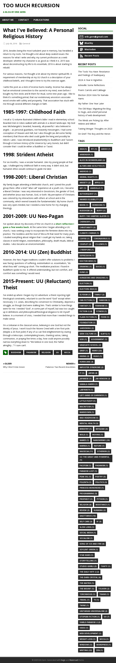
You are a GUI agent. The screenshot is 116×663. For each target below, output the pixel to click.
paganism (31, 352)
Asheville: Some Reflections (91, 85)
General (26, 43)
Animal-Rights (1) (88, 177)
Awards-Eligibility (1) (91, 199)
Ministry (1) (86, 429)
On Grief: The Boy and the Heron (94, 133)
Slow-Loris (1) (87, 527)
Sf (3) (98, 521)
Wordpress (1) (103, 644)
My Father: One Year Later (91, 103)
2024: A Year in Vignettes (90, 80)
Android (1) (85, 171)
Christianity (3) (87, 227)
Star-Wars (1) (86, 555)
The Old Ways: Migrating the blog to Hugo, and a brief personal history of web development (94, 112)
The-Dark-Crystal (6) (90, 577)
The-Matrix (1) (87, 583)
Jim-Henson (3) (103, 378)
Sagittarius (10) (88, 516)
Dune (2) (84, 272)
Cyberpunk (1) (87, 249)
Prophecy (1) (86, 499)
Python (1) (102, 499)
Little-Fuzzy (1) (87, 401)
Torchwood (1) (87, 594)
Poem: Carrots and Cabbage (92, 90)
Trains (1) (104, 594)
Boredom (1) (98, 205)
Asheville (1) (96, 188)
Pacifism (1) (85, 465)
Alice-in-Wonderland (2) (92, 160)
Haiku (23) (97, 350)
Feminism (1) (101, 305)
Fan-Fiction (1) (87, 300)
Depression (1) (87, 255)
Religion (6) (85, 504)
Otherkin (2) (103, 451)
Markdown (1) (87, 412)
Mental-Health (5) (89, 423)
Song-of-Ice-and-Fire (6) (92, 544)
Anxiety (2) (85, 182)
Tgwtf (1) (105, 566)
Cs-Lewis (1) (101, 244)
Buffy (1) (101, 210)
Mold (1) (84, 434)
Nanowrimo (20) (101, 440)
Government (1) (99, 339)
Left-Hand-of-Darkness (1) (93, 395)
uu (57, 352)
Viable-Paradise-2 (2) (90, 622)
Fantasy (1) (85, 305)
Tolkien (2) (103, 588)
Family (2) (99, 294)
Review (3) (84, 510)
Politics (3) (101, 482)
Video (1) (84, 628)
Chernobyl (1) (87, 221)
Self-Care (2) (86, 521)
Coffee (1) (84, 238)
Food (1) (105, 317)
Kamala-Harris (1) (88, 384)
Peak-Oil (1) (85, 476)
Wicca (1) (104, 639)
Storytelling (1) (88, 560)
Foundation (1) (87, 322)
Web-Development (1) (90, 633)
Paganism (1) (101, 465)
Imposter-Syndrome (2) (91, 367)
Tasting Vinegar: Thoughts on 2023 (95, 128)
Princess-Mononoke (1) (92, 488)
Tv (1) (96, 600)
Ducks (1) (100, 266)
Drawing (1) (86, 266)
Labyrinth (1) (86, 389)
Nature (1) (99, 446)
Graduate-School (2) (90, 345)
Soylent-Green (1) (89, 549)
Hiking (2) (84, 356)
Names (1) (84, 440)
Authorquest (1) (88, 194)
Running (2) (100, 510)
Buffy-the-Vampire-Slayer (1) (94, 216)
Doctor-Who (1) (88, 261)
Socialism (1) (86, 538)
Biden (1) (84, 205)
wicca (67, 352)
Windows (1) (86, 644)
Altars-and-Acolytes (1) (92, 166)
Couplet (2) (85, 244)
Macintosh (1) (87, 406)
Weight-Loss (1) (87, 639)
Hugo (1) (97, 356)
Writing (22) (86, 650)
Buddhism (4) (86, 210)
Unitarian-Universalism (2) (93, 611)
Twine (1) (84, 605)
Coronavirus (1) (102, 238)
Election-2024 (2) (88, 289)
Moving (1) (97, 434)
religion (46, 352)
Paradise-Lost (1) (88, 471)
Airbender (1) (86, 154)
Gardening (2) (87, 328)
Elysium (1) (85, 294)
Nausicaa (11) (86, 451)
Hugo (63, 660)
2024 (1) (83, 149)
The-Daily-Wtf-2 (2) (89, 572)
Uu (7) (106, 616)
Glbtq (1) (105, 333)
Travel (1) (84, 600)
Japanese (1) (85, 378)
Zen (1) (99, 650)
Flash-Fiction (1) (88, 317)
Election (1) (86, 283)
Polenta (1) (85, 482)
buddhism (16, 352)
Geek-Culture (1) (88, 333)
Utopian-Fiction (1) (90, 616)
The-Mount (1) (87, 588)
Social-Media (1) (88, 532)
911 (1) (94, 149)
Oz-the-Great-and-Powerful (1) (94, 458)
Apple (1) (99, 182)
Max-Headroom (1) (89, 418)
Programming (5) (88, 493)
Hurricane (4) (86, 361)
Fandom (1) (104, 300)
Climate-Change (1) (89, 233)
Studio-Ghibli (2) (88, 566)
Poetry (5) (100, 476)
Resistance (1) (103, 504)
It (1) (82, 373)
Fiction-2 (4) (86, 311)
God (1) (83, 339)
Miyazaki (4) (102, 429)
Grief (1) (84, 350)
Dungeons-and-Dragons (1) (94, 277)
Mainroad (74, 660)
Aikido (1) (106, 149)
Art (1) (83, 188)
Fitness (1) (101, 311)
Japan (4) (93, 373)
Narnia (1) (85, 446)
